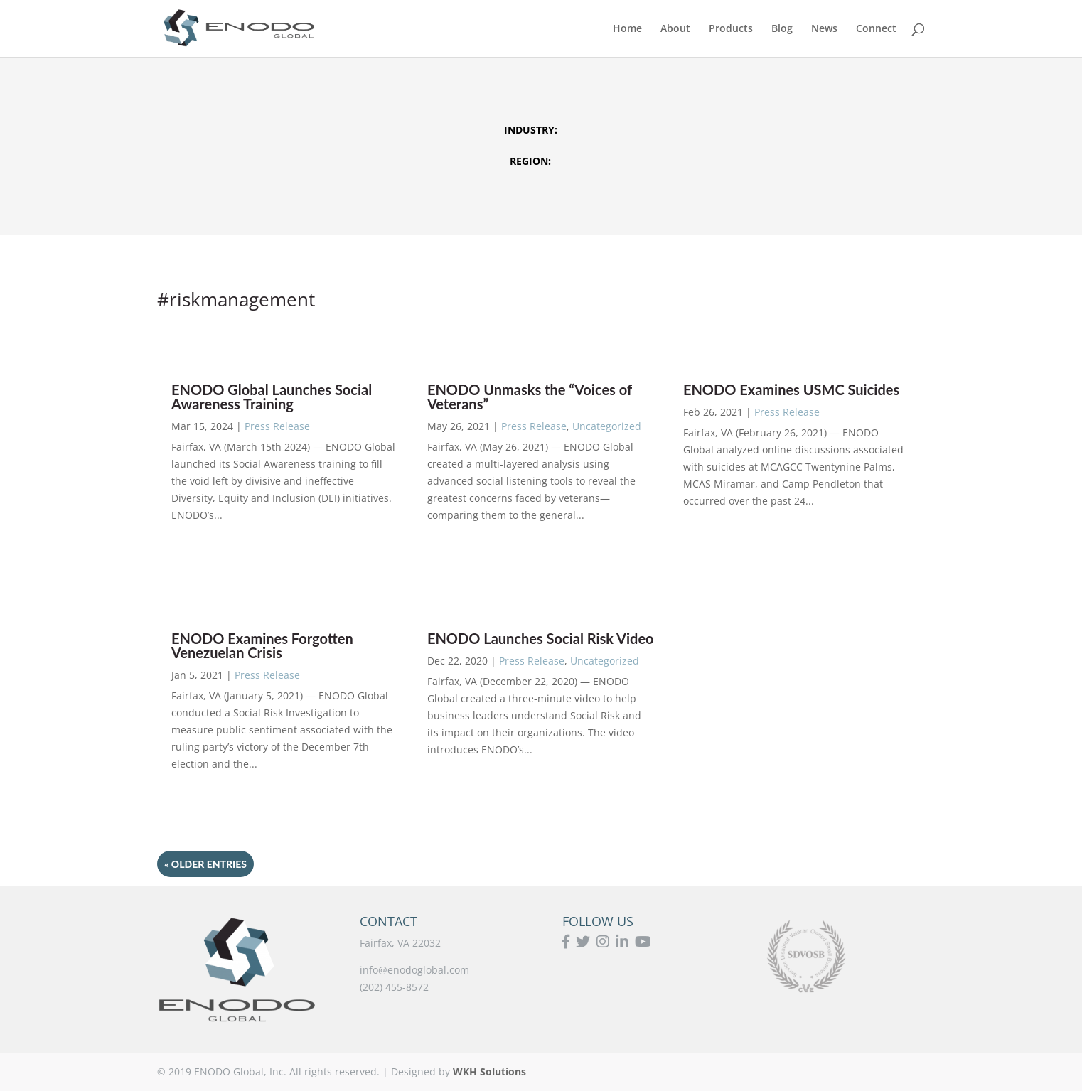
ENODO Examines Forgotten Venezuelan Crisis (262, 645)
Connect (876, 29)
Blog (782, 29)
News (824, 29)
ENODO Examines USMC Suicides (791, 389)
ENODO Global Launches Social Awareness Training (271, 396)
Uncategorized (606, 426)
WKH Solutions (489, 1071)
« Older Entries (205, 864)
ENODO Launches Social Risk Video (540, 638)
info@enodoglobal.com (414, 970)
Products (731, 29)
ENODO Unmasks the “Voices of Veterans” (529, 396)
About (675, 29)
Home (627, 29)
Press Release (277, 426)
